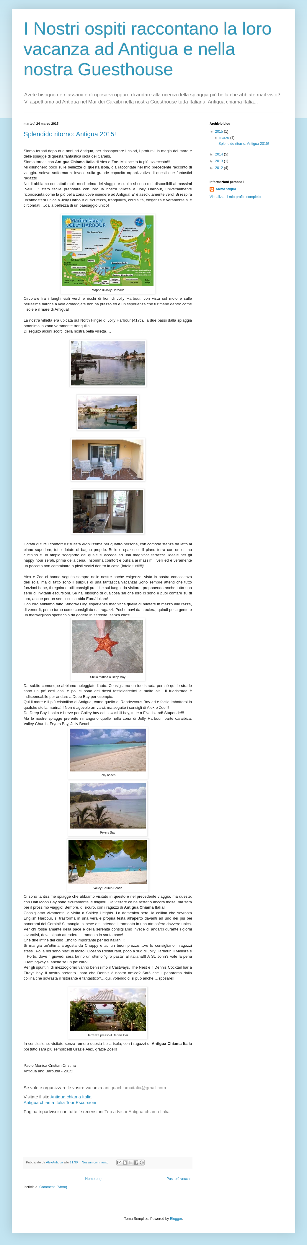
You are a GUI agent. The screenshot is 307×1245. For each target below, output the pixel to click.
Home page (94, 1179)
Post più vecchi (178, 1179)
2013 (219, 161)
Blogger (176, 1219)
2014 (219, 154)
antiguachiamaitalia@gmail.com (134, 1087)
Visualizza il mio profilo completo (235, 197)
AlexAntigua (225, 189)
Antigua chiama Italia (71, 1096)
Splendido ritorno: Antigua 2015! (70, 134)
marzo (224, 138)
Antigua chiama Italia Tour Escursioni (60, 1102)
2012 (219, 168)
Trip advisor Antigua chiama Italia (136, 1111)
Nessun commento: (96, 1162)
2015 (219, 131)
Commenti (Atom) (53, 1187)
